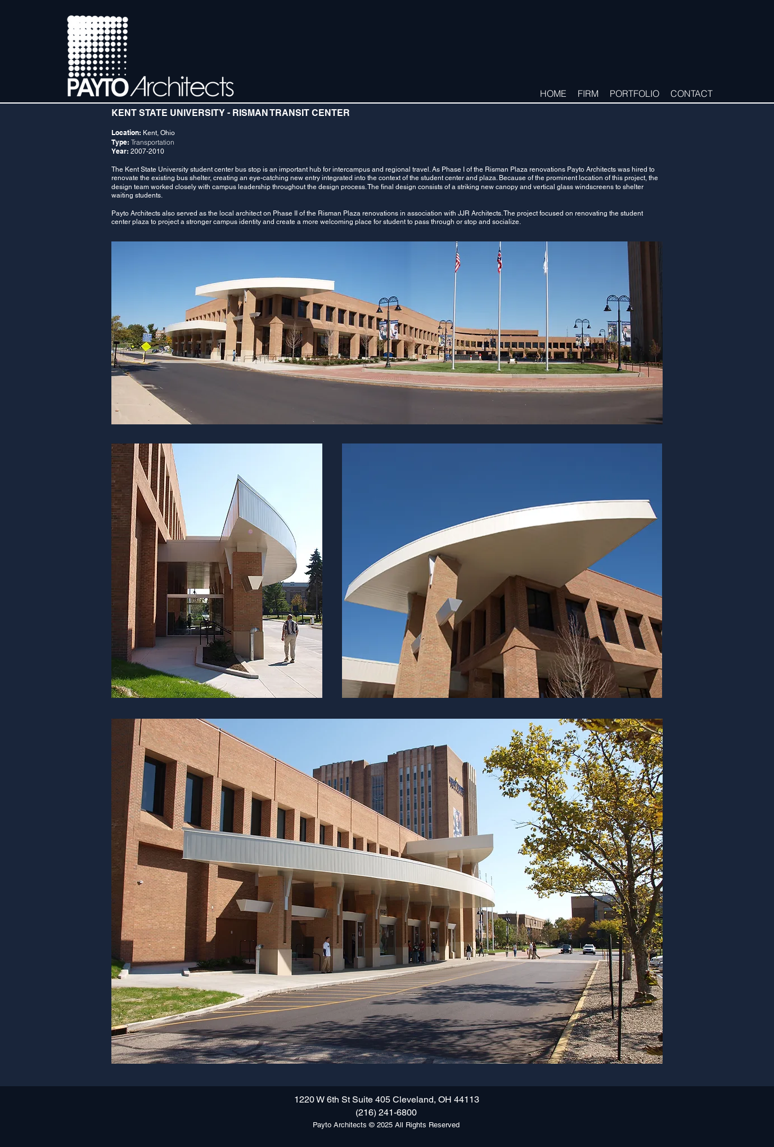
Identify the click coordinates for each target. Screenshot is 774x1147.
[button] (588, 92)
